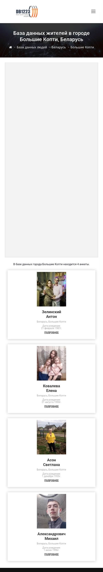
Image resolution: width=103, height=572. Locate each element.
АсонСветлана (51, 462)
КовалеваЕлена (51, 388)
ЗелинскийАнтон (51, 314)
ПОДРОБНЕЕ (51, 332)
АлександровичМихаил (52, 536)
